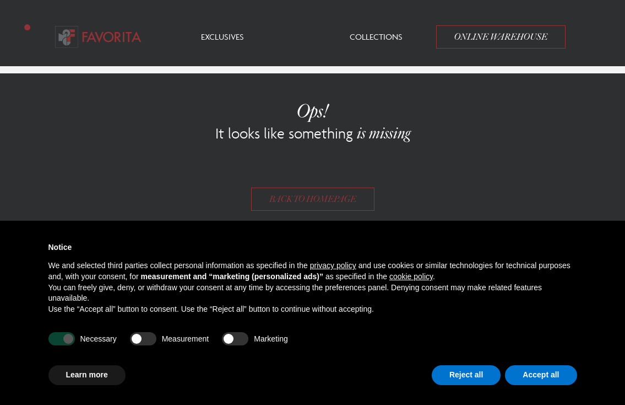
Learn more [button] (87, 374)
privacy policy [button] (333, 265)
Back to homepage (312, 199)
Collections (376, 36)
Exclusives (222, 36)
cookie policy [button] (411, 276)
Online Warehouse (500, 36)
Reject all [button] (466, 374)
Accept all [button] (541, 374)
